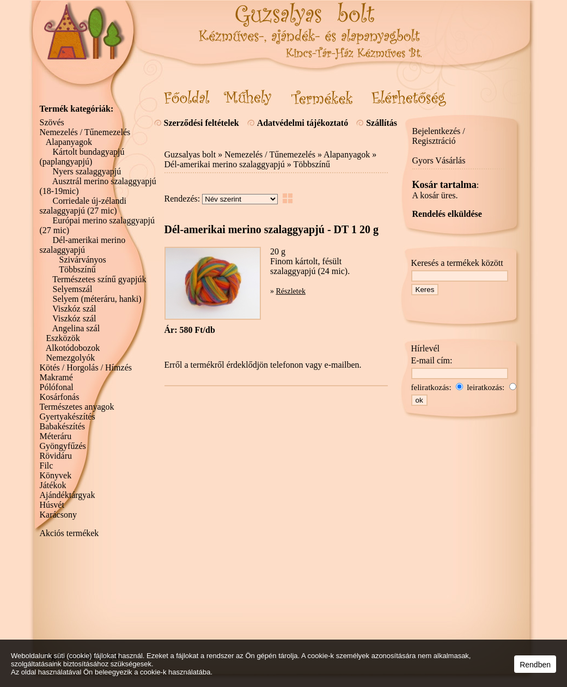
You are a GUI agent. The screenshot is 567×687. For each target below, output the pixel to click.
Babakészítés (63, 426)
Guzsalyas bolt (190, 154)
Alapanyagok (347, 154)
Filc (46, 465)
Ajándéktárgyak (67, 495)
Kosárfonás (60, 397)
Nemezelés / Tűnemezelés (269, 154)
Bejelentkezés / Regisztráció (438, 135)
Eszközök (63, 338)
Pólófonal (57, 387)
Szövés (52, 122)
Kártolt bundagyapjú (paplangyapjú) (82, 156)
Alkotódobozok (73, 347)
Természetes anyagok (77, 406)
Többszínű (311, 164)
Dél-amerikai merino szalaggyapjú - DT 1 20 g (271, 229)
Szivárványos (82, 259)
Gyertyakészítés (67, 416)
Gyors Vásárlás (439, 160)
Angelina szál (76, 328)
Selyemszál (73, 289)
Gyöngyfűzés (63, 446)
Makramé (56, 377)
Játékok (53, 485)
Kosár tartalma (444, 184)
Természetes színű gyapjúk (99, 279)
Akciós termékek (69, 533)
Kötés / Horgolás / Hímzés (86, 367)
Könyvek (56, 475)
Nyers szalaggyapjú (87, 171)
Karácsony (58, 514)
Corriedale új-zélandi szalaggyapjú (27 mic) (83, 205)
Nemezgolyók (70, 357)
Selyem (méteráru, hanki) (97, 298)
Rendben (535, 664)
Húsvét (52, 504)
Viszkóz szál (74, 308)
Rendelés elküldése (447, 213)
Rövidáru (56, 455)
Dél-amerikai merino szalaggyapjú (224, 164)
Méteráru (56, 436)
